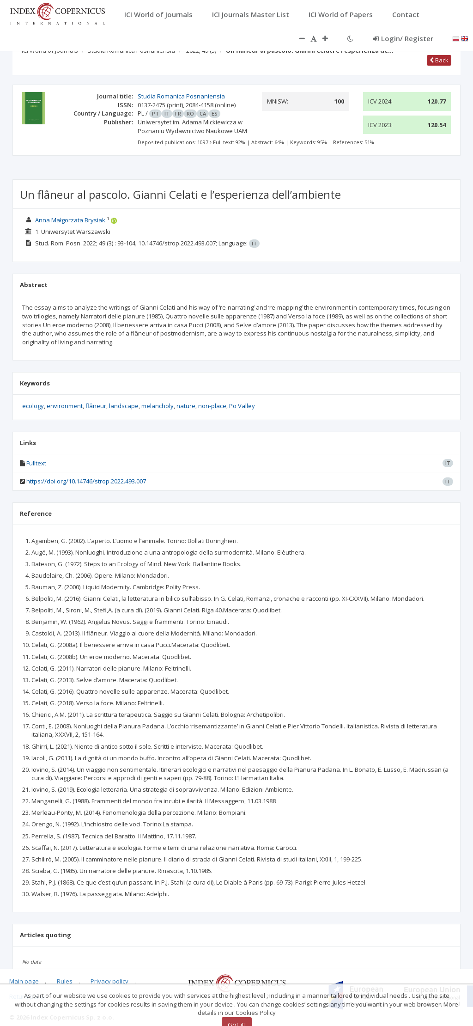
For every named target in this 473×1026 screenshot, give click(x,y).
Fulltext (36, 463)
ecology (33, 406)
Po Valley (242, 406)
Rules (65, 981)
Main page (24, 981)
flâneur (95, 406)
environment (65, 406)
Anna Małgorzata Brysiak (70, 220)
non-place (212, 406)
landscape (124, 406)
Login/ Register (403, 38)
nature (185, 406)
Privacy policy (109, 981)
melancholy (157, 406)
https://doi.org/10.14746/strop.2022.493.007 (86, 481)
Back (439, 60)
